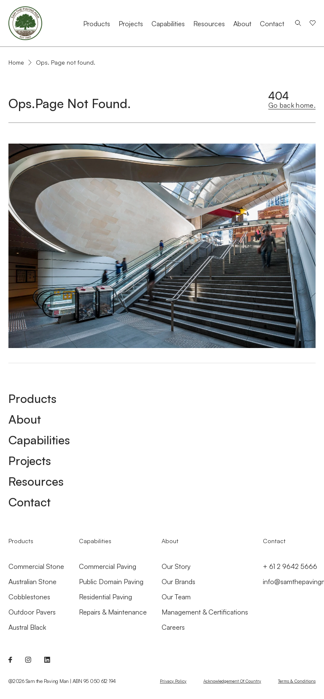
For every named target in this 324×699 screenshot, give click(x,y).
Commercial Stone (36, 566)
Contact (272, 23)
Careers (173, 627)
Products (96, 23)
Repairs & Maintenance (113, 612)
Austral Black (27, 627)
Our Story (176, 566)
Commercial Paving (107, 566)
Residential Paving (105, 597)
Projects (131, 23)
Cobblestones (29, 597)
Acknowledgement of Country (232, 680)
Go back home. (292, 105)
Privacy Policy (173, 680)
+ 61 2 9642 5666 (290, 566)
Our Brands (178, 581)
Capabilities (168, 23)
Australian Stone (32, 581)
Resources (209, 23)
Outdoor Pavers (32, 612)
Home (16, 62)
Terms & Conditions (297, 680)
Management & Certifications (205, 612)
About (242, 23)
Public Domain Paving (111, 581)
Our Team (176, 597)
